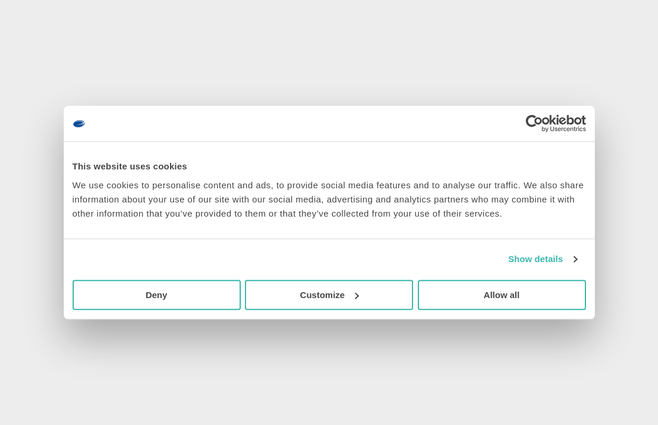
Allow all (502, 295)
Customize (329, 295)
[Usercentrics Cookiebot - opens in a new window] (534, 123)
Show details (535, 259)
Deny (157, 295)
